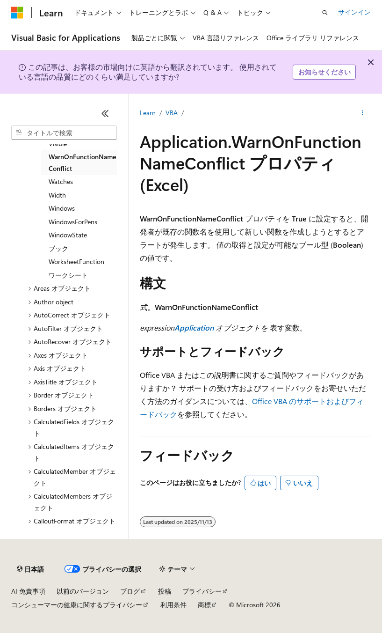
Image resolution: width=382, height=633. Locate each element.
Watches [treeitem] (61, 181)
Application (194, 327)
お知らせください (324, 71)
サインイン (354, 11)
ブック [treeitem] (58, 248)
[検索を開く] (325, 12)
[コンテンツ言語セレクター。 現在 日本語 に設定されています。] (30, 569)
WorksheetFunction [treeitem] (76, 261)
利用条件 (173, 604)
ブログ (130, 591)
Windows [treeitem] (62, 208)
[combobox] (64, 132)
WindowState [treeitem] (68, 234)
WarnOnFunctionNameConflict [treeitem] (82, 162)
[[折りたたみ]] (105, 113)
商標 (204, 604)
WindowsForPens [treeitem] (73, 221)
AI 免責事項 (28, 591)
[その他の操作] (362, 112)
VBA (172, 112)
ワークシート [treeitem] (68, 275)
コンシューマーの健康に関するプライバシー (76, 604)
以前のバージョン (83, 591)
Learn (148, 112)
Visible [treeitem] (58, 143)
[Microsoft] (17, 13)
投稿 (164, 591)
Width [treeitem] (57, 195)
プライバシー (202, 591)
